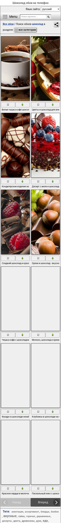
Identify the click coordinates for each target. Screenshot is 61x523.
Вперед (43, 502)
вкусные (10, 516)
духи (38, 521)
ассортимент (32, 511)
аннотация (17, 511)
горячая (30, 516)
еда (45, 520)
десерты (7, 521)
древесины (28, 520)
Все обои (8, 24)
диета (16, 520)
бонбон (55, 511)
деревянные (43, 516)
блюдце (45, 511)
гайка (21, 516)
